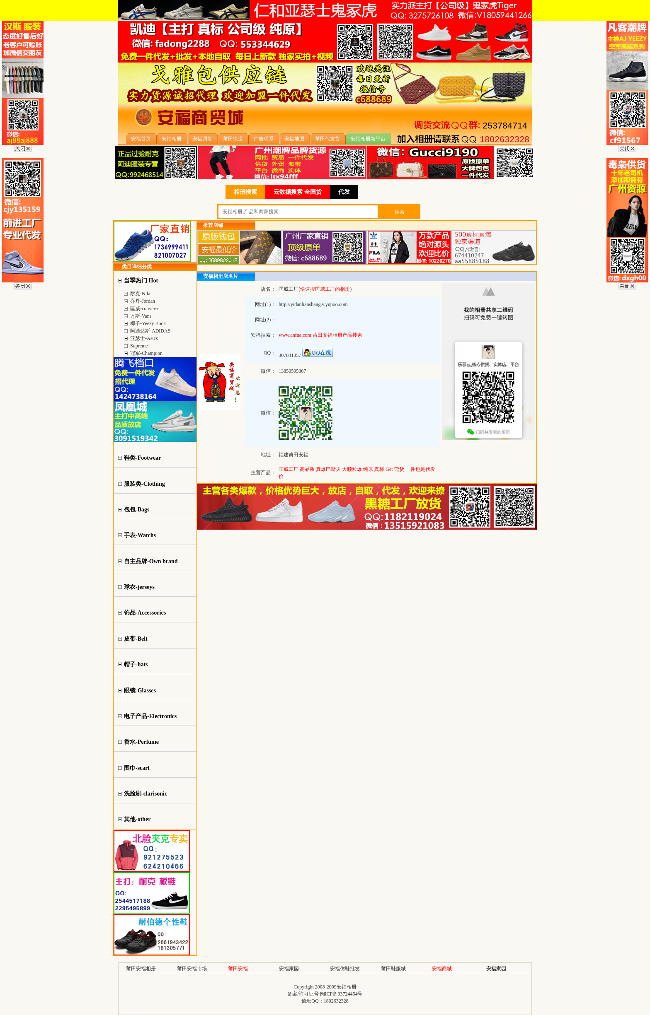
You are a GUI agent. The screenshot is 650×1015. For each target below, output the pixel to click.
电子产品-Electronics (150, 716)
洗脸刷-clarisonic (145, 794)
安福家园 (289, 969)
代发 (344, 192)
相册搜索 (245, 192)
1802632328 (336, 1001)
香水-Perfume (141, 742)
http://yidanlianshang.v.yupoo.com (313, 304)
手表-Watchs (140, 535)
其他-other (137, 819)
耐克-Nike (140, 294)
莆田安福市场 (192, 969)
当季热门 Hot (141, 280)
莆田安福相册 (141, 969)
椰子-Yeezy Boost (148, 323)
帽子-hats (136, 664)
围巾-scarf (137, 768)
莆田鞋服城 (393, 969)
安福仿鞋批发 (345, 969)
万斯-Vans (140, 316)
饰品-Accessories (145, 613)
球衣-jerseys (139, 587)
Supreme (139, 346)
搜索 (400, 212)
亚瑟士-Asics (144, 338)
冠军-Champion (146, 353)
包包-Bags (136, 509)
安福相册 (347, 987)
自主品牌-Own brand (151, 561)
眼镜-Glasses (140, 690)
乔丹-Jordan (142, 301)
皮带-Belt (136, 639)
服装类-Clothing (144, 484)
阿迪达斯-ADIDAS (150, 331)
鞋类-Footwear (142, 458)
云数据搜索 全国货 (298, 192)
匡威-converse (145, 308)
